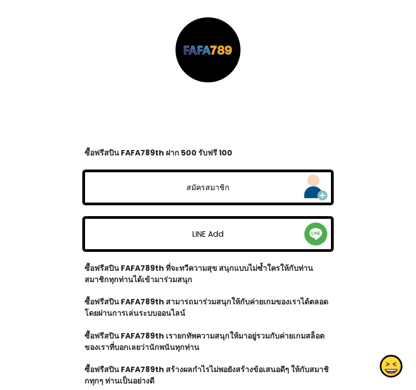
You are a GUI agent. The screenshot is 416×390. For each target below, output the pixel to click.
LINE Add (208, 234)
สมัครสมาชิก (208, 187)
